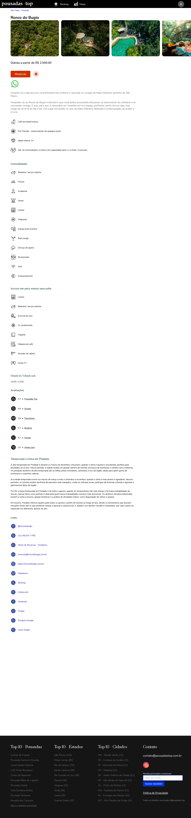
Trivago (21, 611)
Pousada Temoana (20, 795)
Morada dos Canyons (22, 800)
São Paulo (15, 10)
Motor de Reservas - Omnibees (32, 545)
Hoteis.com (23, 592)
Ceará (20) (59, 795)
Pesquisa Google (26, 620)
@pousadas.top (177, 800)
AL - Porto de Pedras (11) (112, 785)
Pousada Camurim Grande (25, 760)
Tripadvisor (23, 573)
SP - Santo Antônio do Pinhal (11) (116, 775)
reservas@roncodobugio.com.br (32, 554)
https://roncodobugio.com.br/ (31, 563)
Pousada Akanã (19, 785)
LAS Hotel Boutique (21, 770)
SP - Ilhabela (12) (107, 770)
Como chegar (24, 629)
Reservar (20, 74)
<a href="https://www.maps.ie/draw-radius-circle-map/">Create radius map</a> (95, 673)
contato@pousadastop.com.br (162, 756)
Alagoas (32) (61, 785)
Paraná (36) (60, 780)
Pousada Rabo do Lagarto (24, 780)
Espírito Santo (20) (64, 800)
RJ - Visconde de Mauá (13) (113, 765)
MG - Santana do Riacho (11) (113, 790)
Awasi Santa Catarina (22, 765)
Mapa (79, 4)
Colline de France (20, 755)
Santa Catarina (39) (64, 770)
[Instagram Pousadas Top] (146, 765)
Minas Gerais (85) (63, 760)
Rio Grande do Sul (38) (66, 775)
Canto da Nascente (21, 775)
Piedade (25, 10)
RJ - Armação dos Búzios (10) (114, 795)
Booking (21, 582)
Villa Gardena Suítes (22, 790)
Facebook (22, 601)
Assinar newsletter (153, 784)
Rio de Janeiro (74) (64, 765)
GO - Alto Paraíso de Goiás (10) (115, 800)
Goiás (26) (59, 790)
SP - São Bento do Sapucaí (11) (115, 780)
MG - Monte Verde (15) (110, 755)
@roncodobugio (25, 526)
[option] (38, 38)
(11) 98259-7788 (26, 535)
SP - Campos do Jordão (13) (113, 760)
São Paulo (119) (63, 755)
